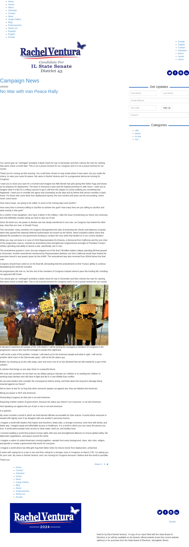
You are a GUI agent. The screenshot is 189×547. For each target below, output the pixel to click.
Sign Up (167, 108)
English (11, 34)
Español (12, 31)
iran (136, 139)
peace (138, 133)
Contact (11, 13)
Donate (11, 37)
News (10, 16)
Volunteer (12, 10)
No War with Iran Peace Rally (29, 91)
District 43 (12, 28)
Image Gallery (14, 19)
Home (11, 1)
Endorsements (15, 25)
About (11, 7)
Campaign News (19, 81)
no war (138, 136)
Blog (10, 22)
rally (137, 130)
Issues (11, 4)
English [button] (181, 44)
